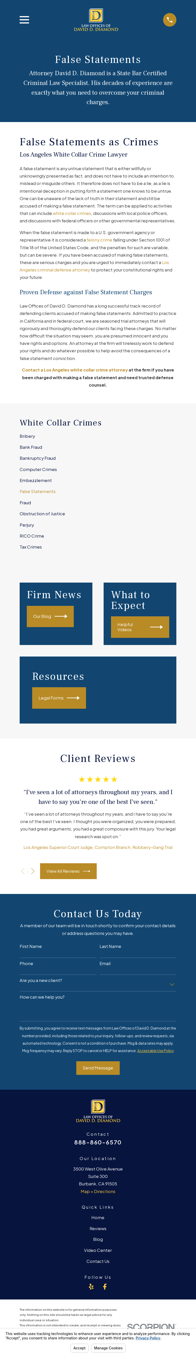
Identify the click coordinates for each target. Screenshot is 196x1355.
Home (97, 1217)
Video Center (98, 1250)
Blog (98, 1239)
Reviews (98, 1228)
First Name (31, 946)
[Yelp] (91, 1287)
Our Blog (50, 616)
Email (105, 963)
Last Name (110, 946)
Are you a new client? (41, 980)
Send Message (98, 1067)
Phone (26, 963)
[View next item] (33, 871)
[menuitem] (98, 436)
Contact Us (98, 1261)
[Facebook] (105, 1287)
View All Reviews (68, 871)
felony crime (99, 240)
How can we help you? (42, 997)
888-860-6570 (98, 1142)
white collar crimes (72, 213)
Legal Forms (59, 698)
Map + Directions (98, 1191)
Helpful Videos (140, 627)
